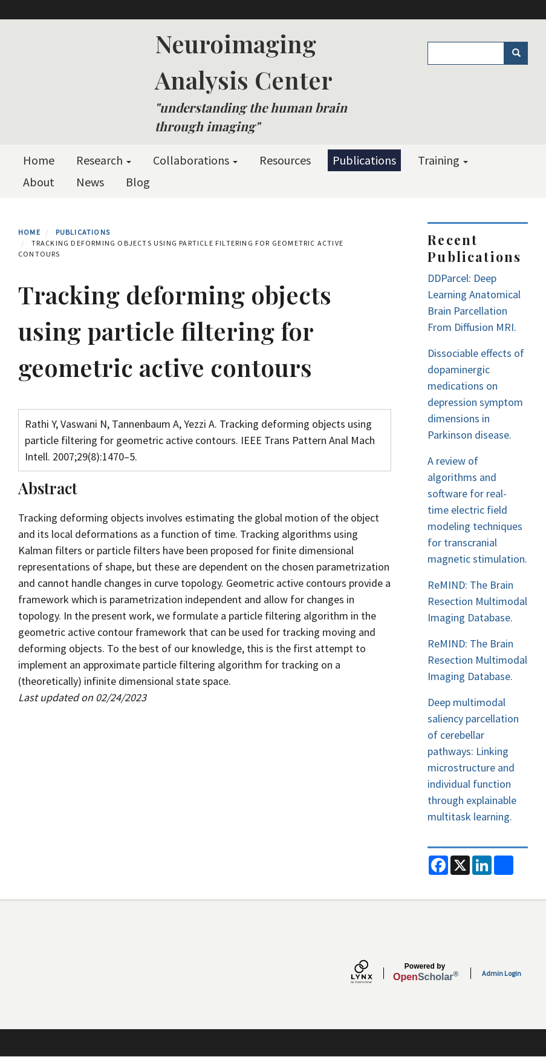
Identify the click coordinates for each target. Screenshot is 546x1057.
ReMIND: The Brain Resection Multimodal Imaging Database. (477, 601)
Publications (364, 160)
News (90, 181)
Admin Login (501, 973)
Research (103, 160)
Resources (285, 160)
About (38, 181)
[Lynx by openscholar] (372, 973)
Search (520, 53)
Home (38, 160)
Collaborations (195, 160)
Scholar (425, 972)
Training (443, 160)
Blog (138, 181)
